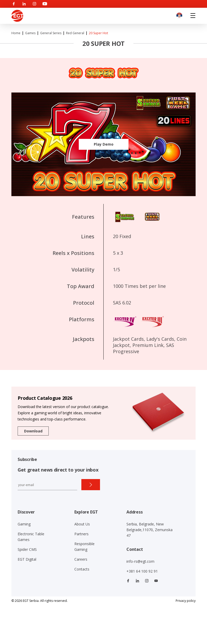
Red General (75, 33)
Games (30, 33)
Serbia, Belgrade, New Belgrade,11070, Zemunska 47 (149, 530)
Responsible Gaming (84, 546)
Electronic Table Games (31, 536)
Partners (81, 533)
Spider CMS (27, 549)
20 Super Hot (98, 33)
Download (33, 431)
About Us (82, 524)
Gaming (24, 524)
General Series (50, 33)
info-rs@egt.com (140, 561)
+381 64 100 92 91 (142, 571)
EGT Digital (27, 559)
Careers (80, 559)
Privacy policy (186, 600)
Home (15, 33)
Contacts (81, 569)
